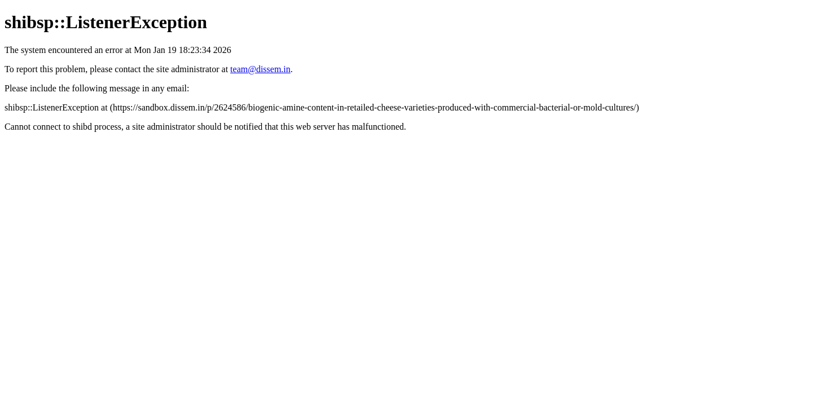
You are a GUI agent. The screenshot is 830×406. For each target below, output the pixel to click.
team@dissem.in (260, 69)
